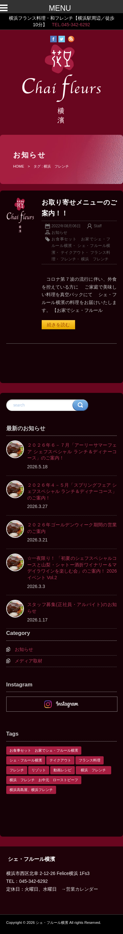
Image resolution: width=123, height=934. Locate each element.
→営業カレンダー (79, 889)
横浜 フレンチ (97, 259)
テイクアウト (73, 252)
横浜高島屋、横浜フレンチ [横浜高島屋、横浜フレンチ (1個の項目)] (31, 790)
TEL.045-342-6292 (71, 24)
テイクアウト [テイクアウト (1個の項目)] (60, 760)
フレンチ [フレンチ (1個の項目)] (17, 770)
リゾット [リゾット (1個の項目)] (38, 770)
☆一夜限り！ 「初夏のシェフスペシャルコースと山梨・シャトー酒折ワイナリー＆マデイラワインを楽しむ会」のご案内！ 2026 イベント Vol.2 (72, 568)
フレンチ (68, 259)
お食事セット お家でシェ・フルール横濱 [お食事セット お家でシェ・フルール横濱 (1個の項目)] (44, 750)
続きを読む (58, 324)
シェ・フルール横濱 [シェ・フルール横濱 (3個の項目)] (26, 760)
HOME (18, 166)
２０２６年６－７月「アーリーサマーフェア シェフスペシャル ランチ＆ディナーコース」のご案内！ (72, 451)
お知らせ (59, 232)
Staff (98, 226)
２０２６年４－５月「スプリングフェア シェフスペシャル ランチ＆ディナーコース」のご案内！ (72, 491)
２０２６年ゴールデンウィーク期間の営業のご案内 (72, 528)
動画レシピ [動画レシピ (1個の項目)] (62, 770)
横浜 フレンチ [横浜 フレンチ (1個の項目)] (95, 770)
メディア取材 (28, 660)
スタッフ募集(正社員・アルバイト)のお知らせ (72, 608)
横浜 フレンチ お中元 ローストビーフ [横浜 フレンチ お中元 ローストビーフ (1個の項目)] (44, 780)
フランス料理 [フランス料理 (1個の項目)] (89, 760)
